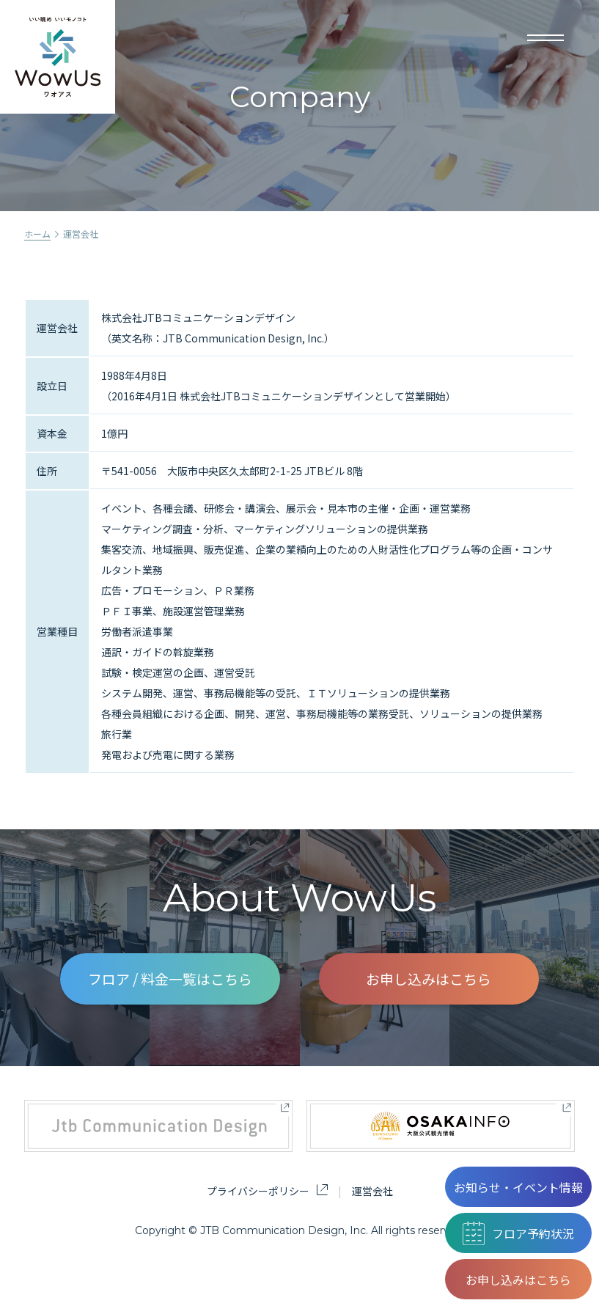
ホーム (37, 233)
